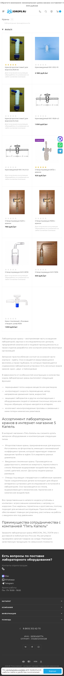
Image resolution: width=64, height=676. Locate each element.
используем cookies (15, 670)
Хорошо (52, 671)
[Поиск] (46, 11)
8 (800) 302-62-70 (32, 629)
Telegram (32, 644)
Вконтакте (25, 644)
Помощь (6, 620)
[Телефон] (40, 11)
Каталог (6, 601)
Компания (7, 607)
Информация (9, 613)
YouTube (38, 644)
